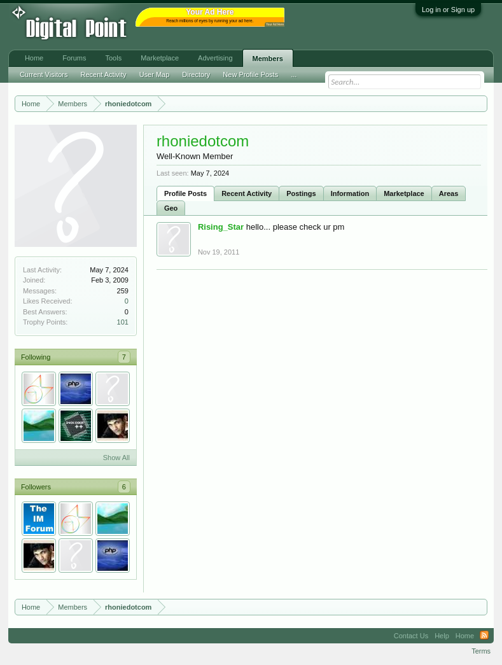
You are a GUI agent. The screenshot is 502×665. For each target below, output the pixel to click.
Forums (74, 58)
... (293, 74)
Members (268, 58)
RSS (484, 636)
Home (34, 58)
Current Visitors (44, 74)
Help (442, 636)
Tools (114, 58)
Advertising (215, 58)
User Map (154, 74)
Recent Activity (246, 193)
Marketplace (404, 193)
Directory (196, 74)
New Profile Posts (250, 74)
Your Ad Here (275, 24)
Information (350, 193)
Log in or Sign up (448, 9)
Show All (116, 457)
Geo (171, 208)
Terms (481, 651)
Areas (449, 193)
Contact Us (411, 636)
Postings (301, 193)
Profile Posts (185, 193)
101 (123, 322)
